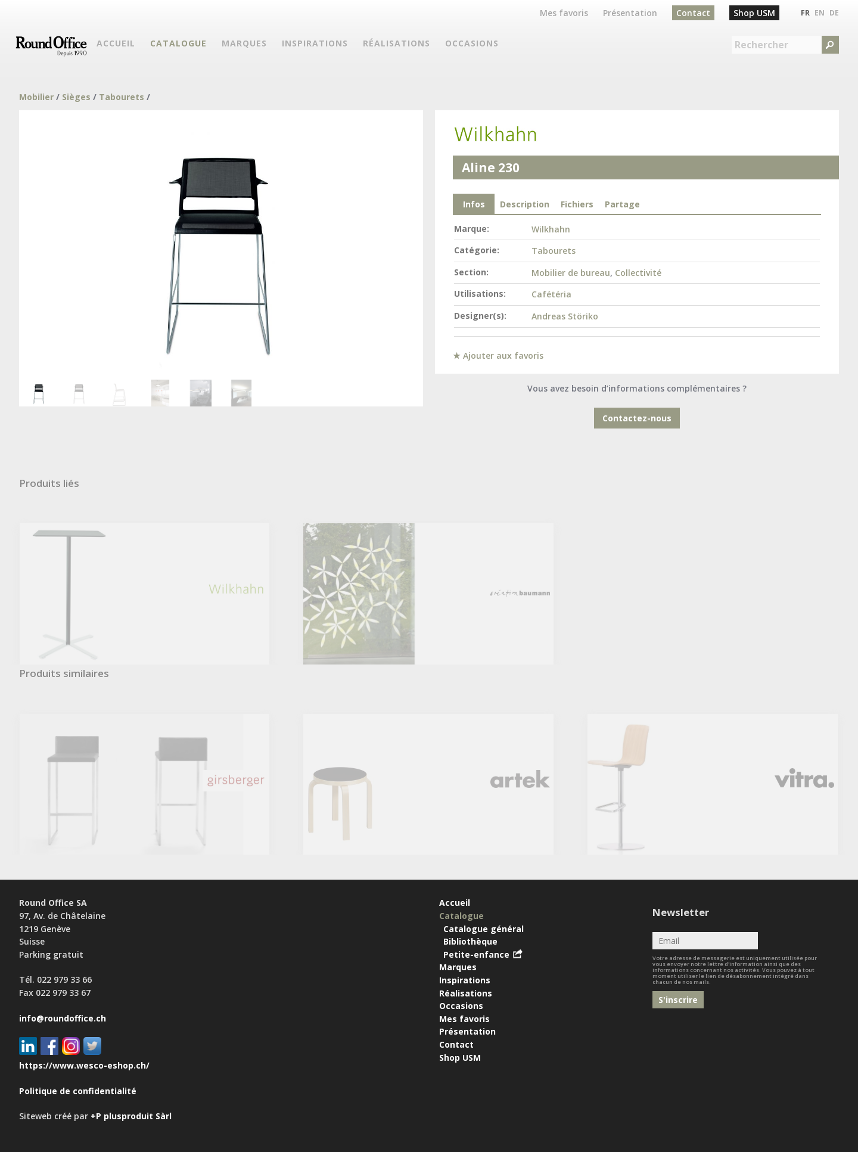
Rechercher (761, 44)
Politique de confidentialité (77, 1091)
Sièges (76, 97)
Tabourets (121, 97)
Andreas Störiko (564, 316)
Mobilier (36, 97)
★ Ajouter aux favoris (498, 355)
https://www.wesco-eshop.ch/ (84, 1065)
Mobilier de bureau (570, 272)
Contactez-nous (637, 418)
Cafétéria (551, 294)
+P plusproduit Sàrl (131, 1116)
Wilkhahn (550, 229)
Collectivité (638, 272)
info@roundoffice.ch (62, 1018)
